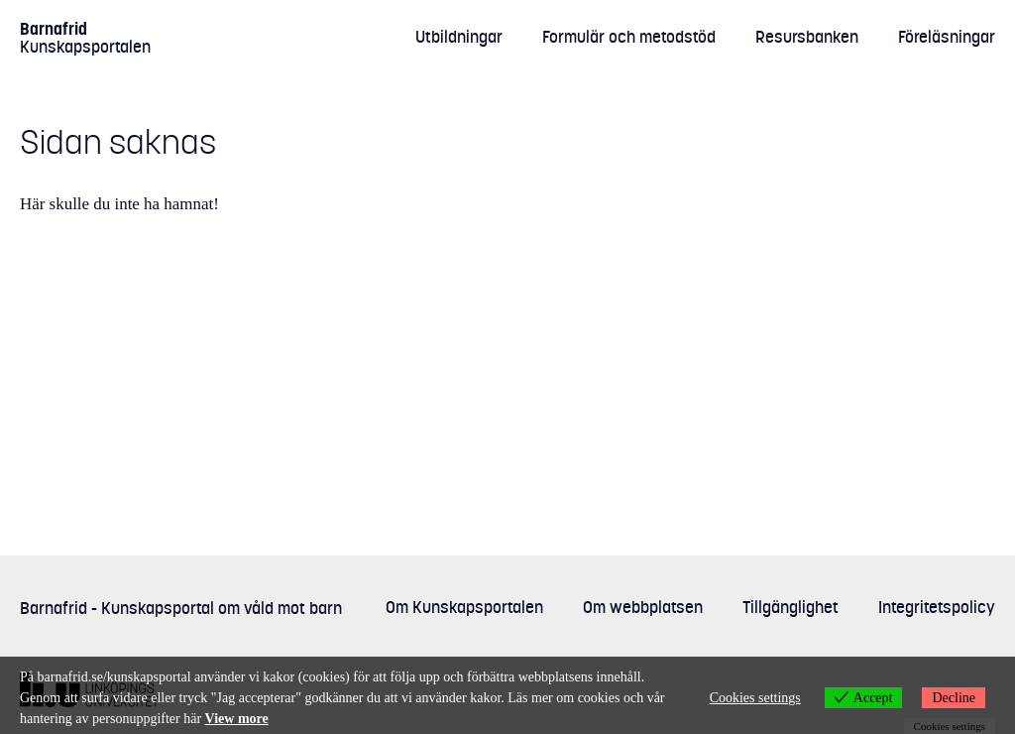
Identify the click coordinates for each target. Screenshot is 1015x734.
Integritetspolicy (936, 607)
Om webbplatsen (643, 607)
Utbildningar (459, 37)
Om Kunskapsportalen (464, 607)
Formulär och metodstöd (629, 37)
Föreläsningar (946, 37)
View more (237, 718)
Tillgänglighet (790, 607)
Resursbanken (806, 37)
